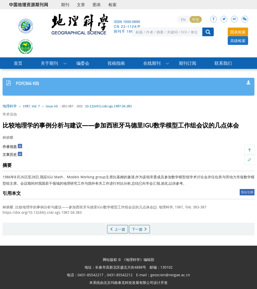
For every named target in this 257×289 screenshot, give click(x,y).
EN (183, 19)
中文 (195, 19)
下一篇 (139, 229)
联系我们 (223, 63)
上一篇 (117, 229)
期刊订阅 (187, 63)
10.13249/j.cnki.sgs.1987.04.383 (108, 106)
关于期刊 (49, 63)
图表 (97, 4)
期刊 (65, 4)
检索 (112, 4)
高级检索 (238, 40)
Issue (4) (52, 106)
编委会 (82, 63)
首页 (18, 63)
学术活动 (10, 114)
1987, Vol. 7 (31, 106)
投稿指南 (116, 63)
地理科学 (10, 106)
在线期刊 (152, 63)
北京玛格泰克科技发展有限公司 (128, 282)
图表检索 (238, 31)
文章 (81, 4)
